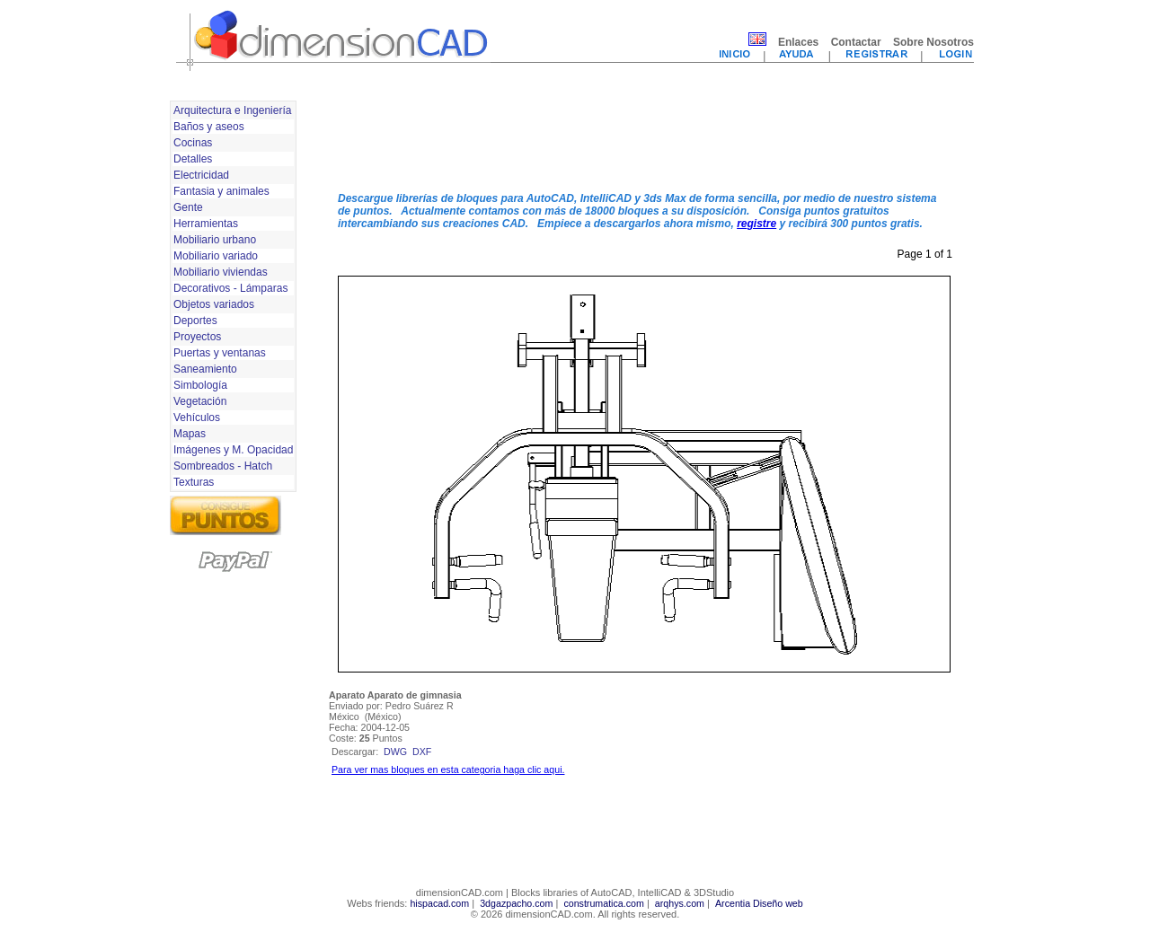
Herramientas (205, 223)
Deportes (195, 320)
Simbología (200, 385)
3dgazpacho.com (516, 903)
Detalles (192, 159)
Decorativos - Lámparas (230, 288)
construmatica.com (603, 903)
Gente (188, 207)
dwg (395, 751)
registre (756, 223)
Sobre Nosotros (933, 42)
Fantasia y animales (221, 191)
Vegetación (199, 401)
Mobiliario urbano (214, 239)
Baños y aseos (208, 126)
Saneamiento (205, 369)
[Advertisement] (644, 137)
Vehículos (196, 417)
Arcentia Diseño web (759, 903)
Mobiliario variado (215, 256)
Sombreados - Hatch (222, 466)
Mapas (189, 433)
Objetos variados (213, 304)
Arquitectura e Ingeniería (232, 110)
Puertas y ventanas (219, 353)
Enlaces (798, 42)
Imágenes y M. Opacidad (233, 450)
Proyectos (197, 336)
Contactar (856, 42)
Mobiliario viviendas (220, 272)
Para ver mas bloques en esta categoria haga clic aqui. (448, 769)
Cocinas (192, 142)
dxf (421, 751)
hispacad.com (439, 903)
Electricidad (201, 175)
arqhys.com (679, 903)
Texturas (193, 482)
